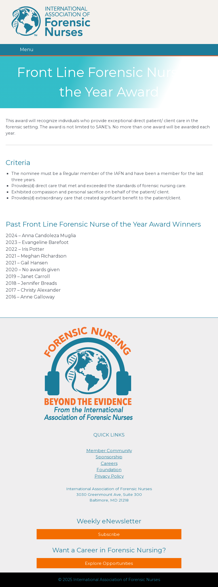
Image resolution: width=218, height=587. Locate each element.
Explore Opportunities (109, 563)
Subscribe (109, 534)
